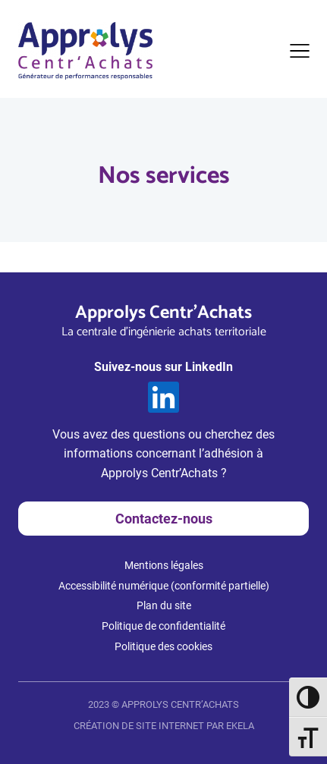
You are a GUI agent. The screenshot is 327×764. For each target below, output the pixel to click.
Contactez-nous (163, 519)
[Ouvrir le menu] (300, 51)
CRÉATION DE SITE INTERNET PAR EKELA (164, 725)
